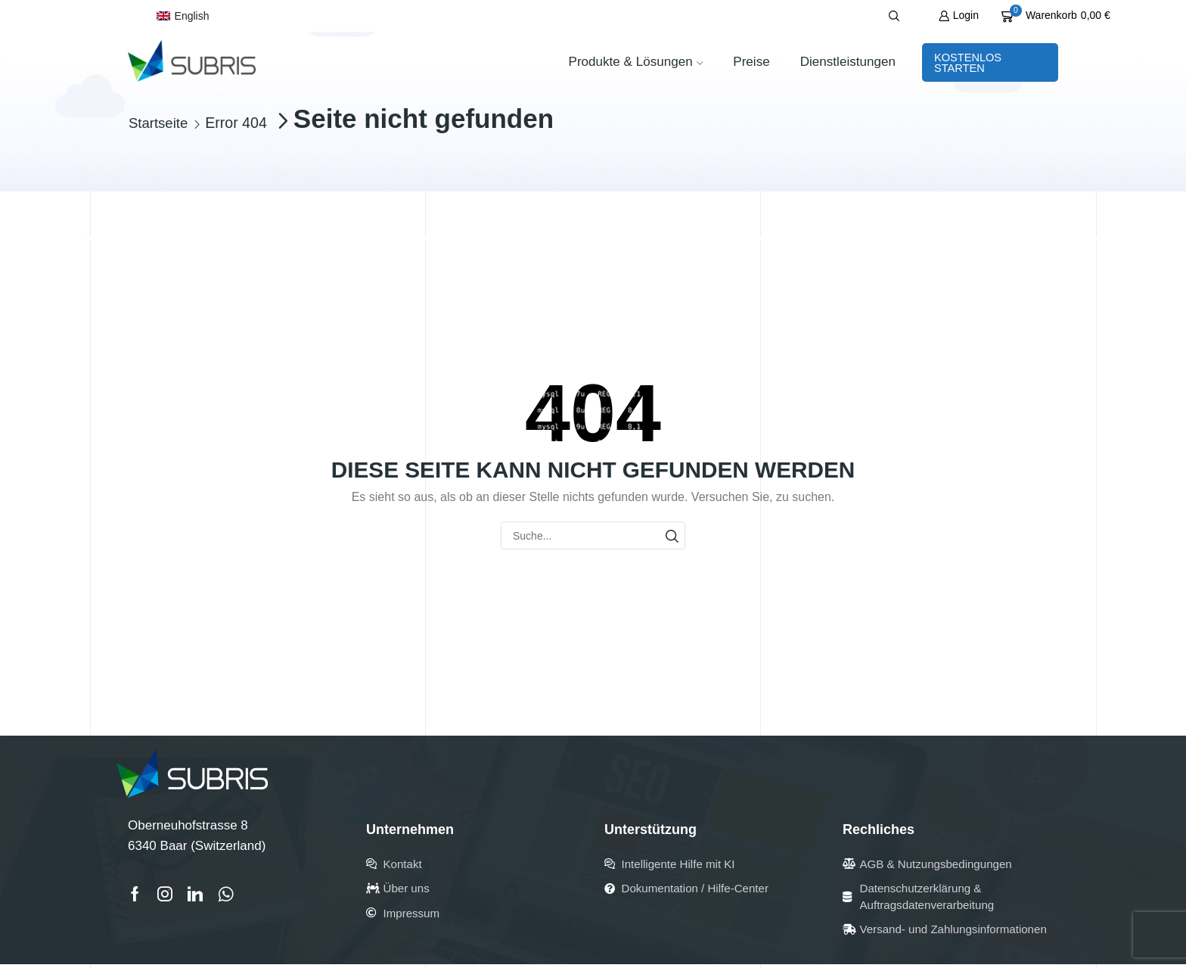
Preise (751, 61)
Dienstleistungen (848, 61)
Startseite (160, 123)
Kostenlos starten (967, 63)
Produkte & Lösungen (635, 61)
